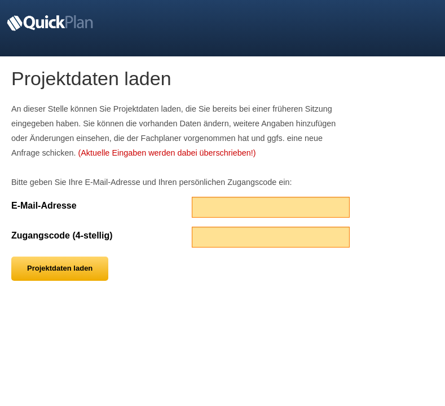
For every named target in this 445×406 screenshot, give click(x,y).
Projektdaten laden (59, 268)
